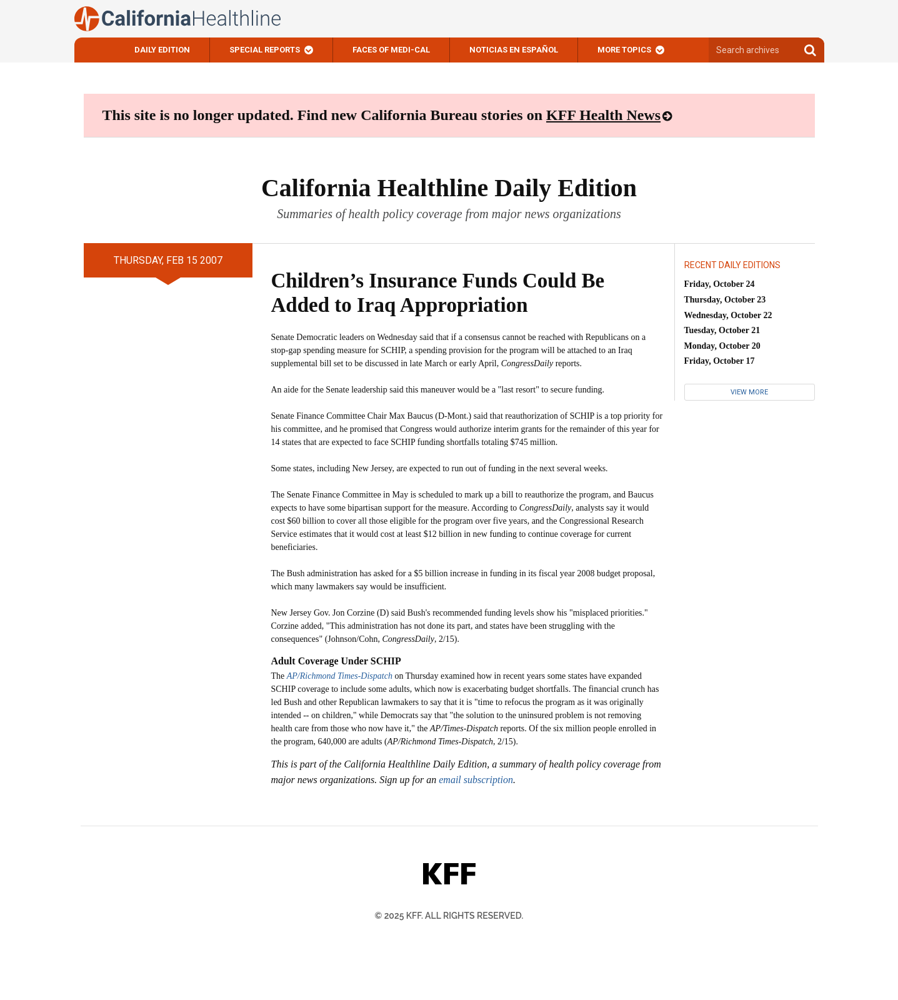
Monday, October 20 (722, 346)
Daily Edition (162, 49)
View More (749, 392)
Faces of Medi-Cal (391, 49)
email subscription (476, 779)
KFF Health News (603, 115)
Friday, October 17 (719, 361)
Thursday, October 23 (725, 299)
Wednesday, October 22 (728, 315)
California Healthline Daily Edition (449, 188)
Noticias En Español (513, 49)
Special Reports (264, 49)
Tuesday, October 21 (722, 330)
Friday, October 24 (719, 284)
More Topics (624, 49)
